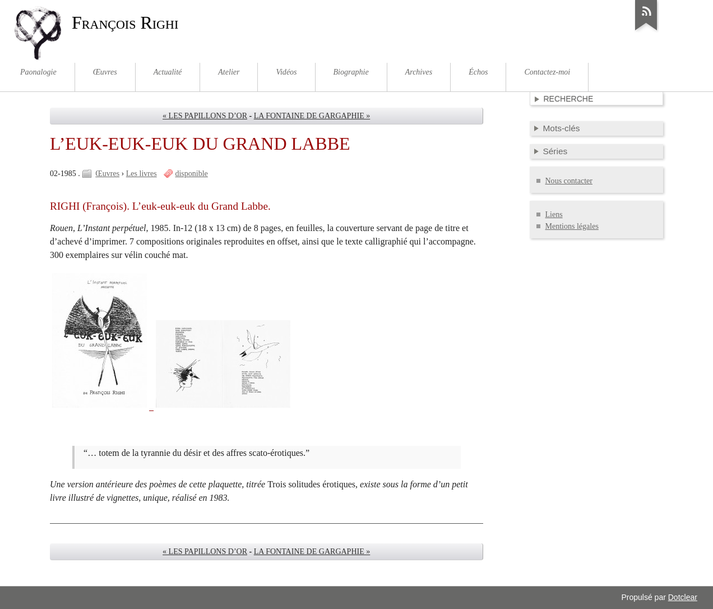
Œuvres (107, 173)
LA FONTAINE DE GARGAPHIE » (312, 116)
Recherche (569, 98)
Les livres (141, 173)
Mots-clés (561, 128)
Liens (554, 214)
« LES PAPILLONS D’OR (205, 116)
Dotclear (682, 597)
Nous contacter (568, 181)
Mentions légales (572, 226)
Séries (555, 151)
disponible (191, 173)
